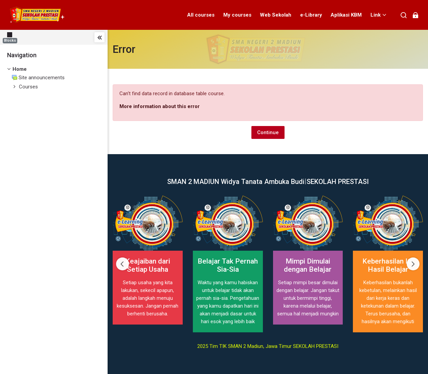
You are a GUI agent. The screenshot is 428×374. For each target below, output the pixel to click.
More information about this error (159, 106)
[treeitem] (53, 69)
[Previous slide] (122, 263)
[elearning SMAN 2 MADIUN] (37, 15)
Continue (268, 132)
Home (20, 69)
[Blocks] (11, 37)
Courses (28, 87)
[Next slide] (413, 263)
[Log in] (415, 15)
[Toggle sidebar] (99, 37)
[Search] (403, 15)
